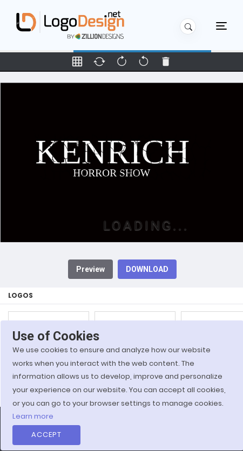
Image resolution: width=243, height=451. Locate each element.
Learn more (32, 416)
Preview (90, 269)
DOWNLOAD (147, 269)
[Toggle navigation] (221, 25)
